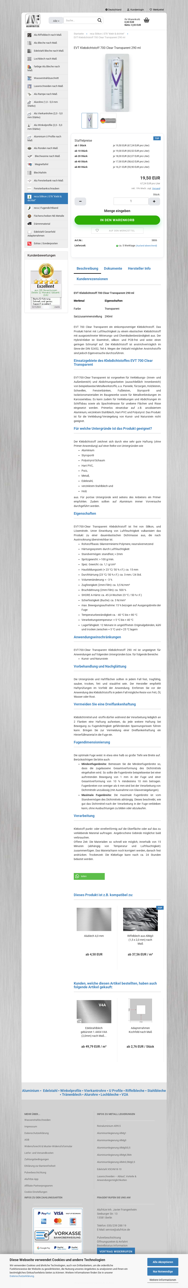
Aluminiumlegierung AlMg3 (111, 1140)
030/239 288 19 (116, 1225)
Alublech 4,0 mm (94, 935)
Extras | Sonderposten (42, 244)
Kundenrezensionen (92, 279)
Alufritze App (31, 1179)
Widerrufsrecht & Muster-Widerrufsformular (48, 1146)
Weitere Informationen (162, 1279)
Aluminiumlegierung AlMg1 (111, 1133)
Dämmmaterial (38, 224)
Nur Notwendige (163, 1271)
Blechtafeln (36, 173)
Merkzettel (157, 9)
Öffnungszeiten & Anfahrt (112, 1241)
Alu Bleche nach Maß (42, 43)
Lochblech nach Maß (42, 59)
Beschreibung (87, 268)
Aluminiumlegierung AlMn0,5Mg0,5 (116, 1162)
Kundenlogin (135, 9)
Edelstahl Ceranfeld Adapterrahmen (41, 233)
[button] (89, 876)
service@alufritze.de (118, 1229)
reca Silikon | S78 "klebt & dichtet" (44, 198)
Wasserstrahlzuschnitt (43, 78)
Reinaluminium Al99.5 (109, 1125)
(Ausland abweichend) (146, 245)
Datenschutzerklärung (22, 1276)
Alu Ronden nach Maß (42, 148)
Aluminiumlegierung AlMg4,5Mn (114, 1154)
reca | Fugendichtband (42, 208)
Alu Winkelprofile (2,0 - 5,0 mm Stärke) (44, 126)
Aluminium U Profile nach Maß (44, 138)
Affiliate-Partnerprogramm (38, 1185)
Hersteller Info (139, 268)
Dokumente (113, 268)
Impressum (30, 1126)
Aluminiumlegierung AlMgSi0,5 (113, 1147)
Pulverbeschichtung (35, 1172)
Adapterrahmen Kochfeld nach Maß (140, 1029)
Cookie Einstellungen (35, 1191)
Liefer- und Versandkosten (38, 1152)
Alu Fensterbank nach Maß (45, 181)
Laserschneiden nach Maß (45, 86)
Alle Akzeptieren (163, 1262)
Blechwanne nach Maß (43, 156)
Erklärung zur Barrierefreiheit (39, 1165)
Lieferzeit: (80, 245)
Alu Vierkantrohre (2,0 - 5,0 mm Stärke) (45, 115)
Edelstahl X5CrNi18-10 (109, 1169)
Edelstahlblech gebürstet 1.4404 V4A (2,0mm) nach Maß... (94, 1031)
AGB (26, 1139)
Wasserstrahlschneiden (37, 1119)
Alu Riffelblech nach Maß (44, 35)
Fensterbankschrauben (43, 189)
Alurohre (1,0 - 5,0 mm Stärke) (42, 103)
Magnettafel (37, 164)
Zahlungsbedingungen (36, 1159)
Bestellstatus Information (112, 1245)
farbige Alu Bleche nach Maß (43, 68)
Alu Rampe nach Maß (42, 94)
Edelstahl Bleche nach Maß (45, 51)
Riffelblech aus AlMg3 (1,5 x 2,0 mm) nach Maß (140, 939)
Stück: (156, 194)
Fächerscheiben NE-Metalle (45, 216)
